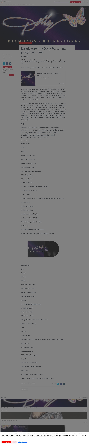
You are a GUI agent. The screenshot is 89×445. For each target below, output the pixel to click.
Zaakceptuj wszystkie (6, 442)
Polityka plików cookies (22, 442)
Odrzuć (14, 442)
